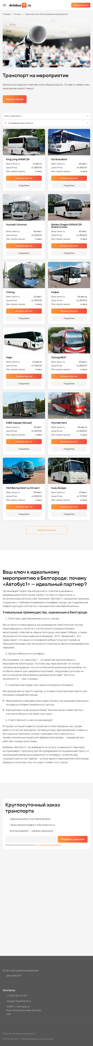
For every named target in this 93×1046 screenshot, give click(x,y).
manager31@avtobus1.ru (19, 1001)
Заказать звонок (80, 5)
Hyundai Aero (59, 422)
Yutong (10, 292)
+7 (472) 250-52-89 (17, 995)
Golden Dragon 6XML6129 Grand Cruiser (66, 225)
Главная (6, 14)
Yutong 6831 (58, 357)
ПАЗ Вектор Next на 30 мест (23, 488)
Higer (9, 357)
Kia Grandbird (59, 159)
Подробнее (24, 185)
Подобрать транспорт (72, 839)
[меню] (4, 5)
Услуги (17, 14)
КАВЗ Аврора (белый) (19, 422)
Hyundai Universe (16, 224)
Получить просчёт (24, 178)
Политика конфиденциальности (19, 1033)
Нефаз (55, 292)
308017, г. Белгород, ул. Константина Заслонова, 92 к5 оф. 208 (24, 1010)
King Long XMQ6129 (17, 159)
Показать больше (46, 530)
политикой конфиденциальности (48, 845)
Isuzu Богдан (58, 488)
